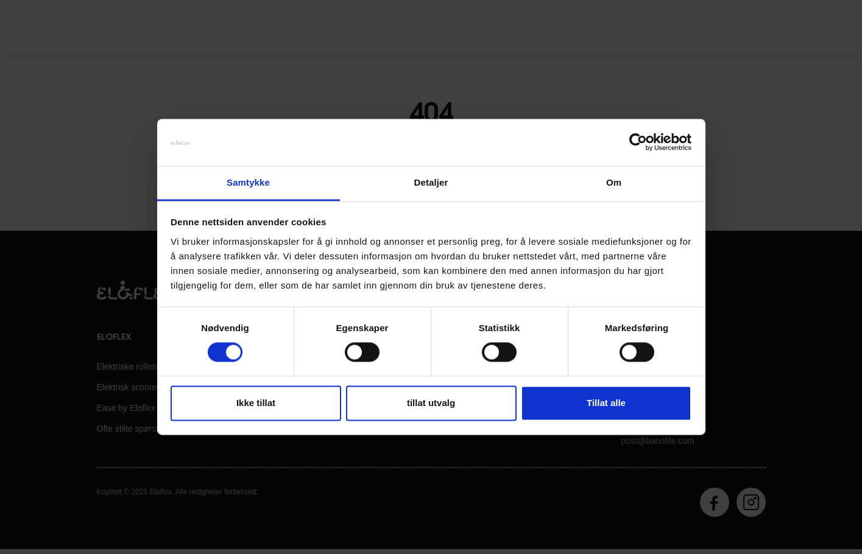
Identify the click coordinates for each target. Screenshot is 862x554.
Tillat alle (606, 403)
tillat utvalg (431, 403)
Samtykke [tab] (248, 182)
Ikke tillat (255, 403)
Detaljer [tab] (431, 182)
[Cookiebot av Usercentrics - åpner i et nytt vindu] (638, 142)
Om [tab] (613, 182)
